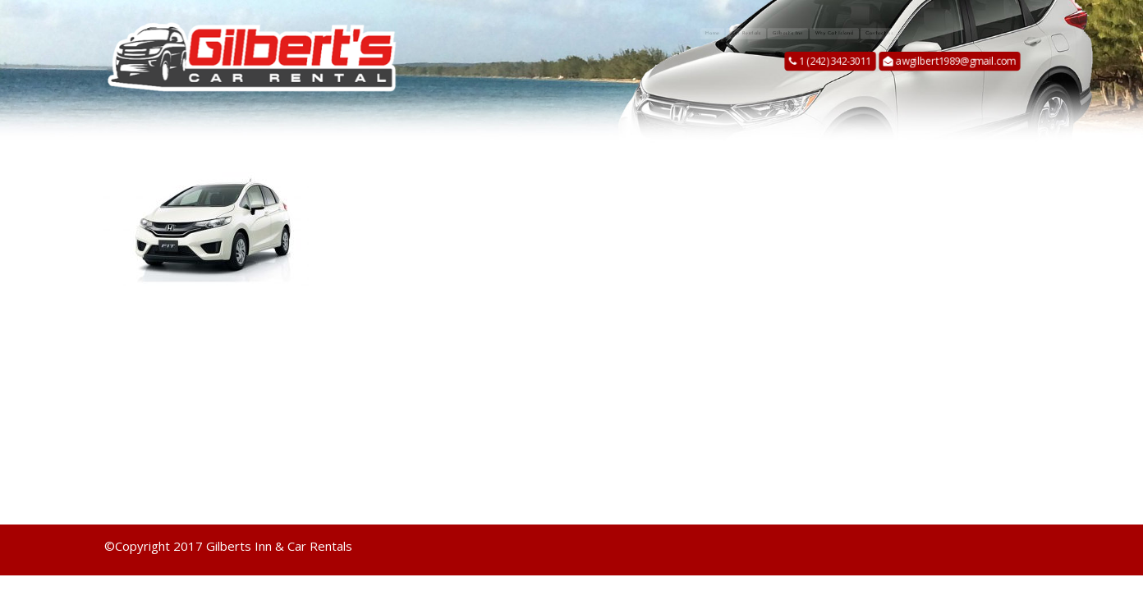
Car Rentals (672, 33)
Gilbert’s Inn (773, 33)
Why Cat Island (885, 33)
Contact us (993, 33)
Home (590, 33)
